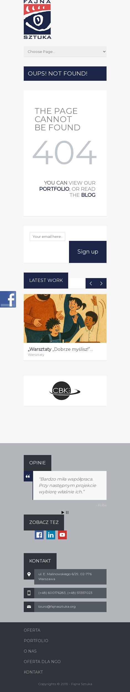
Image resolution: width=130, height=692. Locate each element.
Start (63, 512)
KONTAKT (33, 672)
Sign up (87, 251)
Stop (67, 512)
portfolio (54, 189)
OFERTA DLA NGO (42, 661)
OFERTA (32, 630)
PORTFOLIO (36, 640)
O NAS (30, 651)
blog (88, 195)
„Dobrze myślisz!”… (60, 349)
